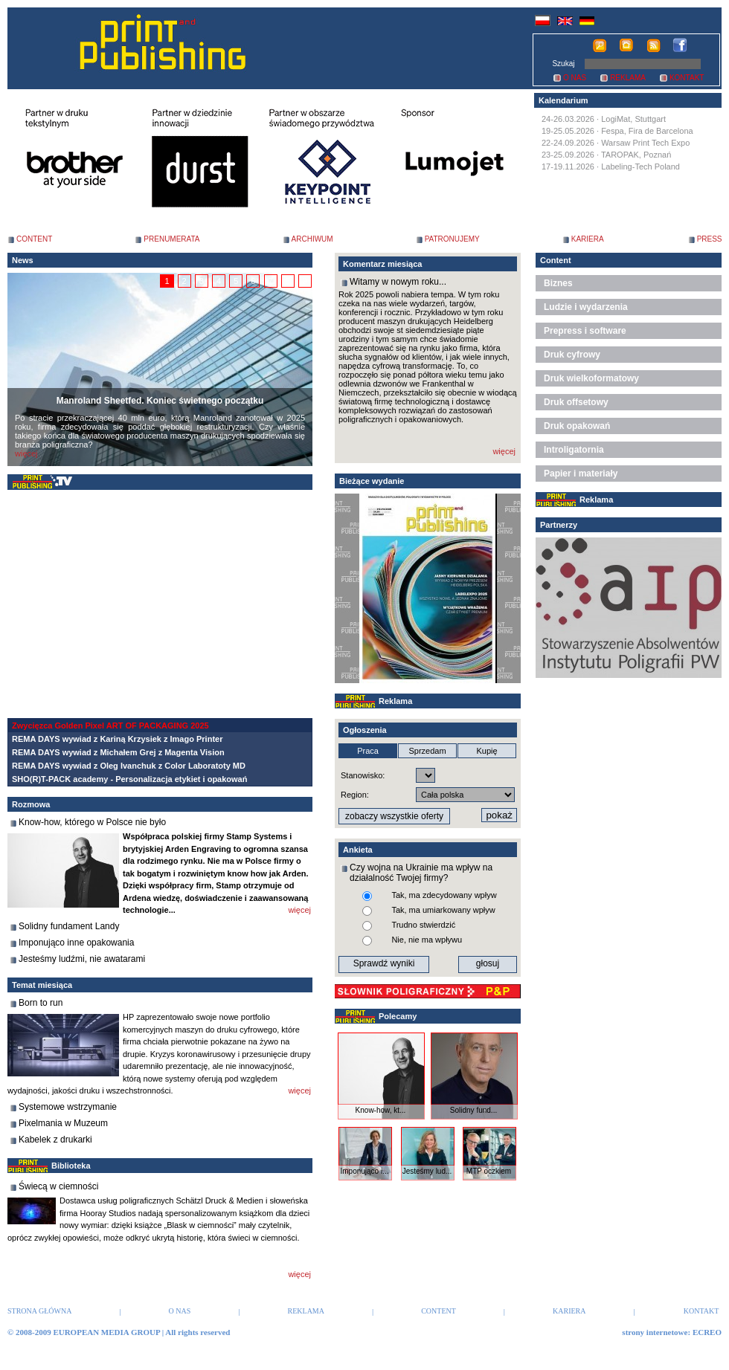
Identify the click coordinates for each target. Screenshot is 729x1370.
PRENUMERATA (171, 239)
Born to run (40, 1003)
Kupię (486, 750)
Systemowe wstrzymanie (68, 1107)
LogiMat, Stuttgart (633, 118)
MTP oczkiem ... (488, 1175)
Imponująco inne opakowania (76, 942)
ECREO (707, 1332)
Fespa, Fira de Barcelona (647, 130)
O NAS (574, 78)
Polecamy (398, 1016)
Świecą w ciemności (58, 1186)
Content (555, 260)
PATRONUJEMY (452, 239)
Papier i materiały (580, 473)
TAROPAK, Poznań (636, 154)
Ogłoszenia (365, 730)
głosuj (487, 963)
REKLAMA (628, 78)
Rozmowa (31, 804)
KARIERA (587, 239)
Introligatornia (574, 450)
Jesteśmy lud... (427, 1171)
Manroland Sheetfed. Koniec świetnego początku (160, 400)
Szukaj (563, 63)
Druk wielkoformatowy (591, 378)
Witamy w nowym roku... (398, 282)
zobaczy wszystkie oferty (394, 816)
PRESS (709, 239)
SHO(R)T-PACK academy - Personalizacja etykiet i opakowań (129, 779)
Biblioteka (71, 1165)
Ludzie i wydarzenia (586, 307)
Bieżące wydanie (371, 480)
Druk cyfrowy (572, 354)
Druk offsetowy (576, 402)
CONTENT (34, 239)
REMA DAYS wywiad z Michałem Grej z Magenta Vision (118, 752)
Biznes (558, 283)
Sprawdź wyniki (384, 963)
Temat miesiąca (42, 984)
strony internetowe (654, 1332)
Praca (368, 750)
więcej (26, 453)
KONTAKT (686, 78)
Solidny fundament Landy (69, 926)
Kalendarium (563, 100)
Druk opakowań (577, 426)
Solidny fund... (473, 1110)
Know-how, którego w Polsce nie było (92, 822)
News (22, 260)
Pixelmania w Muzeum (63, 1123)
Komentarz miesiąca (382, 263)
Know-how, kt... (381, 1110)
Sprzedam (427, 750)
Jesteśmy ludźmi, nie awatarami (82, 959)
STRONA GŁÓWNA (39, 1311)
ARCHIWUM (312, 239)
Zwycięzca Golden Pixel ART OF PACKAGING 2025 (110, 725)
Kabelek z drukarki (55, 1139)
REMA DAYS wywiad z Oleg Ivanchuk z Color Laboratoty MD (128, 765)
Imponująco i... (364, 1171)
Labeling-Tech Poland (640, 166)
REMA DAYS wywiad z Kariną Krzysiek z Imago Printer (117, 738)
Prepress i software (585, 331)
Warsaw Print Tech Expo (645, 142)
